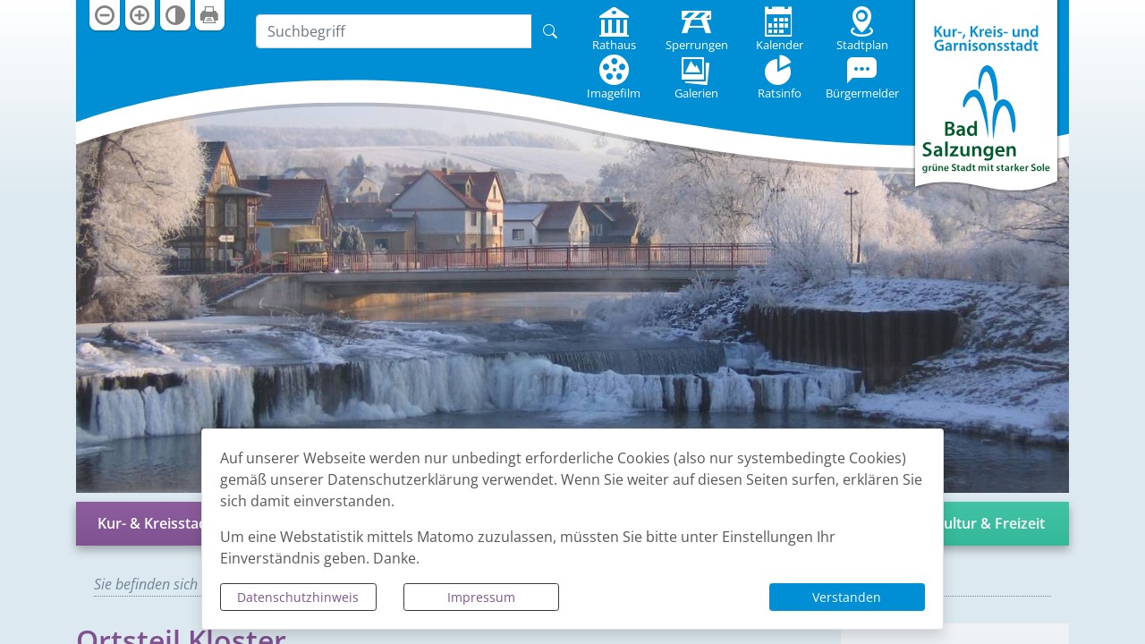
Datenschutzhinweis (298, 597)
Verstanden (846, 597)
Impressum (481, 597)
